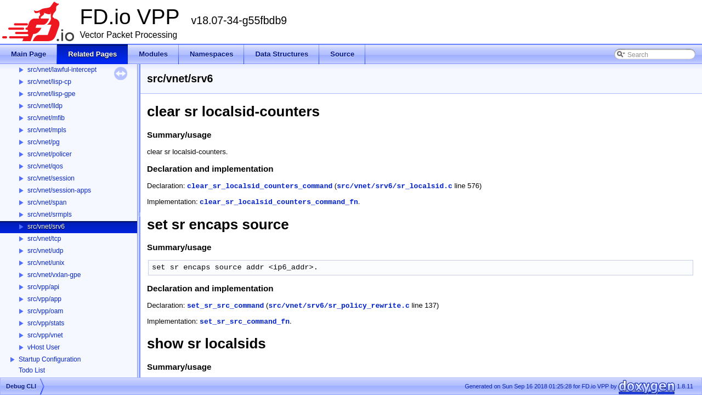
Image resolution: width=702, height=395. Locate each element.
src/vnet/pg (43, 142)
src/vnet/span (46, 202)
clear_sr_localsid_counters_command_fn (279, 202)
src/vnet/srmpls (49, 214)
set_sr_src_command (225, 306)
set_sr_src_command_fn (245, 322)
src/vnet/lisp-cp (49, 82)
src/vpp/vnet (45, 335)
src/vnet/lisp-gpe (51, 94)
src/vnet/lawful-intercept (62, 70)
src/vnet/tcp (44, 238)
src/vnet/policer (49, 154)
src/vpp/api (43, 287)
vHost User (43, 347)
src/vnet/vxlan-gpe (54, 275)
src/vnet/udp (45, 251)
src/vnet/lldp (45, 106)
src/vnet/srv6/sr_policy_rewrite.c (338, 306)
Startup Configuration (50, 359)
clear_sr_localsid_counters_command (259, 186)
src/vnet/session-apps (59, 190)
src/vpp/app (44, 299)
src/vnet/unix (45, 263)
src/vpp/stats (45, 323)
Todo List (32, 370)
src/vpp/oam (45, 311)
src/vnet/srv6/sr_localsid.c (394, 186)
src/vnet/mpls (46, 130)
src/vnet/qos (45, 166)
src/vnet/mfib (46, 118)
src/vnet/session (51, 178)
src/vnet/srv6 (46, 226)
